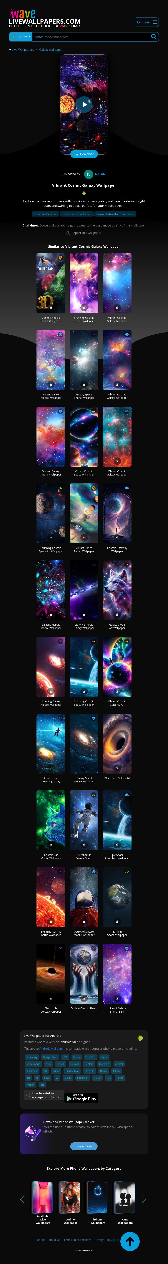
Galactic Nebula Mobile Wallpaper (51, 626)
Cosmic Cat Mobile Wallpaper (51, 856)
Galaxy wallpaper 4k (45, 214)
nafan (94, 174)
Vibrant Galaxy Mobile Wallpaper (51, 396)
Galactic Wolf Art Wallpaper (117, 626)
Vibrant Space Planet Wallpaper (84, 549)
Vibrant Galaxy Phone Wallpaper (51, 472)
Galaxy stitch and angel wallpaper (115, 214)
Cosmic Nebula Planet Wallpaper (51, 319)
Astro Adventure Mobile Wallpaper (84, 933)
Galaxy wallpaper (51, 50)
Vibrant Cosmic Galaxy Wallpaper (117, 319)
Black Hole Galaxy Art (117, 778)
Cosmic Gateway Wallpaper (117, 549)
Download (84, 154)
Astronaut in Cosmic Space (84, 856)
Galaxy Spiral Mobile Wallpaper (84, 779)
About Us (54, 1239)
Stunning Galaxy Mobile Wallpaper (51, 703)
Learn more (84, 1146)
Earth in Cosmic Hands (84, 1008)
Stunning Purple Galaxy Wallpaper (84, 626)
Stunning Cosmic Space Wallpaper (84, 703)
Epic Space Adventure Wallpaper (117, 856)
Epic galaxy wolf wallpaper (77, 214)
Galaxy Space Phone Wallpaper (84, 396)
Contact (40, 1239)
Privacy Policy (103, 1239)
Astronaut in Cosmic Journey (50, 779)
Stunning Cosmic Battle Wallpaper (51, 933)
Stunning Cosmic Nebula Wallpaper (84, 319)
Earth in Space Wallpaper (117, 933)
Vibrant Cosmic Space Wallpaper (84, 472)
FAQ (118, 1239)
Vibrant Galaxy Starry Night (117, 1010)
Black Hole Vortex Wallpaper (51, 1010)
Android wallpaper (52, 1049)
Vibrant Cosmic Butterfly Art (117, 703)
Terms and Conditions (78, 1239)
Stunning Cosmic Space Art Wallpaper (51, 549)
